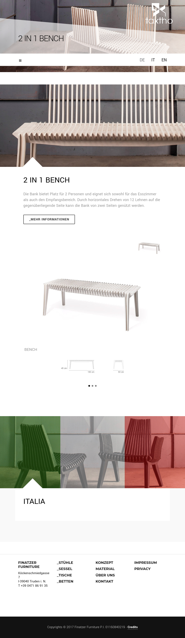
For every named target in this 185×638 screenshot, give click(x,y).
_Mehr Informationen (49, 219)
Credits (133, 627)
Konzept (104, 563)
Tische (65, 575)
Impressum (145, 563)
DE (142, 60)
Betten (66, 581)
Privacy (142, 569)
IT (153, 60)
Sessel (65, 569)
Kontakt (104, 581)
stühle (66, 563)
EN (164, 60)
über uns (105, 575)
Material (105, 569)
